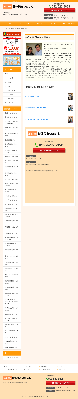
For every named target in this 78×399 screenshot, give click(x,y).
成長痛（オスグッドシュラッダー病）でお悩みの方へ (11, 302)
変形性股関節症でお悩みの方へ (11, 288)
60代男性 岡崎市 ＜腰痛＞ (33, 96)
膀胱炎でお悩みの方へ (11, 113)
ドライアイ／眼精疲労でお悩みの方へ (11, 122)
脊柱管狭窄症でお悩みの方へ (11, 294)
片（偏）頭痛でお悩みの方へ (11, 134)
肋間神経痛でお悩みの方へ (11, 209)
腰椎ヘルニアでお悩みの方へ (11, 257)
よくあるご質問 (9, 98)
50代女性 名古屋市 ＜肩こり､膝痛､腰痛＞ (37, 119)
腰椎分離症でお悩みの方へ (11, 145)
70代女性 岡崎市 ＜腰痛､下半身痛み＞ (36, 108)
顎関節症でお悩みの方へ (11, 325)
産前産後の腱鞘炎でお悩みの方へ (11, 238)
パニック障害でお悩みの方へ (11, 342)
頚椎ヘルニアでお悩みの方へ (11, 276)
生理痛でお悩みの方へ (11, 233)
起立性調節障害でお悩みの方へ (11, 190)
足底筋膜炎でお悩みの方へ (11, 161)
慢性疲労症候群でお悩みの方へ (11, 215)
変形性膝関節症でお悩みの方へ (11, 282)
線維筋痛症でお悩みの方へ (11, 168)
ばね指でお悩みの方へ (11, 196)
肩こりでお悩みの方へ (11, 179)
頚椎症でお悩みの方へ (11, 117)
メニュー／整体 (24, 23)
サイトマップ (9, 102)
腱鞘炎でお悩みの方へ (11, 156)
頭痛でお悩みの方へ (11, 347)
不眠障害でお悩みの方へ (11, 222)
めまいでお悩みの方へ (11, 337)
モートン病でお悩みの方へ (11, 332)
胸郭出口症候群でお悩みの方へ (11, 184)
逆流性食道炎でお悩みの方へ (11, 151)
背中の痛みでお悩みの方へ (11, 128)
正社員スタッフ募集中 (11, 357)
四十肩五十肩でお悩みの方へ (11, 319)
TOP (10, 23)
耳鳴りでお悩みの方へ (11, 314)
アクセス (53, 23)
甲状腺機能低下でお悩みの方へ (11, 263)
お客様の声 (39, 23)
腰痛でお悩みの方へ (11, 140)
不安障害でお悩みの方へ (11, 228)
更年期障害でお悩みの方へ (11, 269)
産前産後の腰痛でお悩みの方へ (11, 244)
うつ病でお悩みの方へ (11, 200)
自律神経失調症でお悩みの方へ (11, 309)
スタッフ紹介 (9, 94)
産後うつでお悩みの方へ (11, 251)
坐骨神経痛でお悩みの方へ (11, 174)
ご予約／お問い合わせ (68, 23)
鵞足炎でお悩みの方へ (11, 204)
